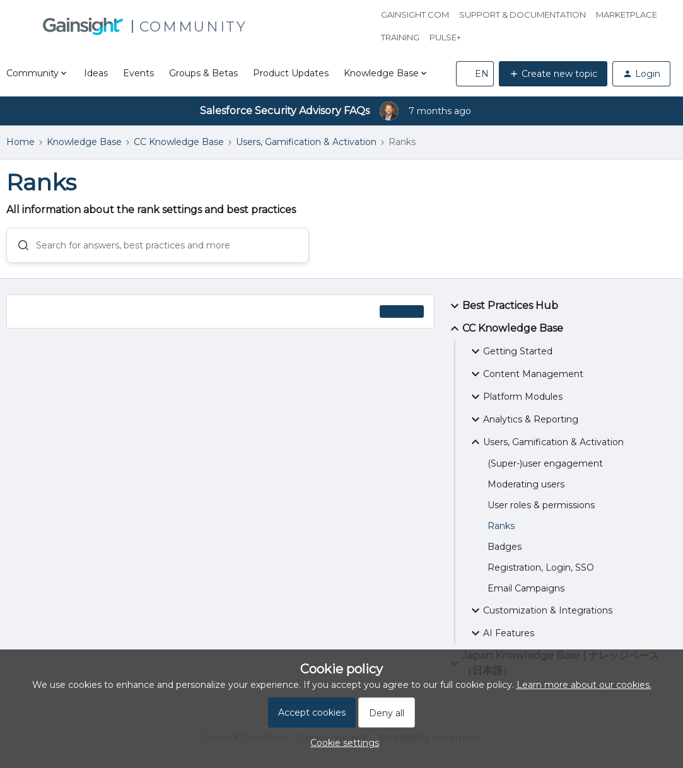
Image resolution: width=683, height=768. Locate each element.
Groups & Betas (203, 73)
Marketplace (626, 14)
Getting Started (510, 354)
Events (138, 73)
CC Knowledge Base (179, 142)
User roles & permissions (541, 508)
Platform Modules (515, 399)
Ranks (501, 529)
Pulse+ (445, 37)
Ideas (96, 73)
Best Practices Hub (502, 309)
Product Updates (291, 73)
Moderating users (525, 487)
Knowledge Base (84, 142)
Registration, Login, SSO (540, 570)
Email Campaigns (525, 591)
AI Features (501, 636)
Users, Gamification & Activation (306, 142)
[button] (475, 73)
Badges (504, 550)
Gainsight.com (415, 14)
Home (20, 142)
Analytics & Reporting (523, 422)
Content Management (525, 377)
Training (400, 37)
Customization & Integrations (540, 613)
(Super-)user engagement (545, 466)
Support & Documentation (522, 14)
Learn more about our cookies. (584, 684)
